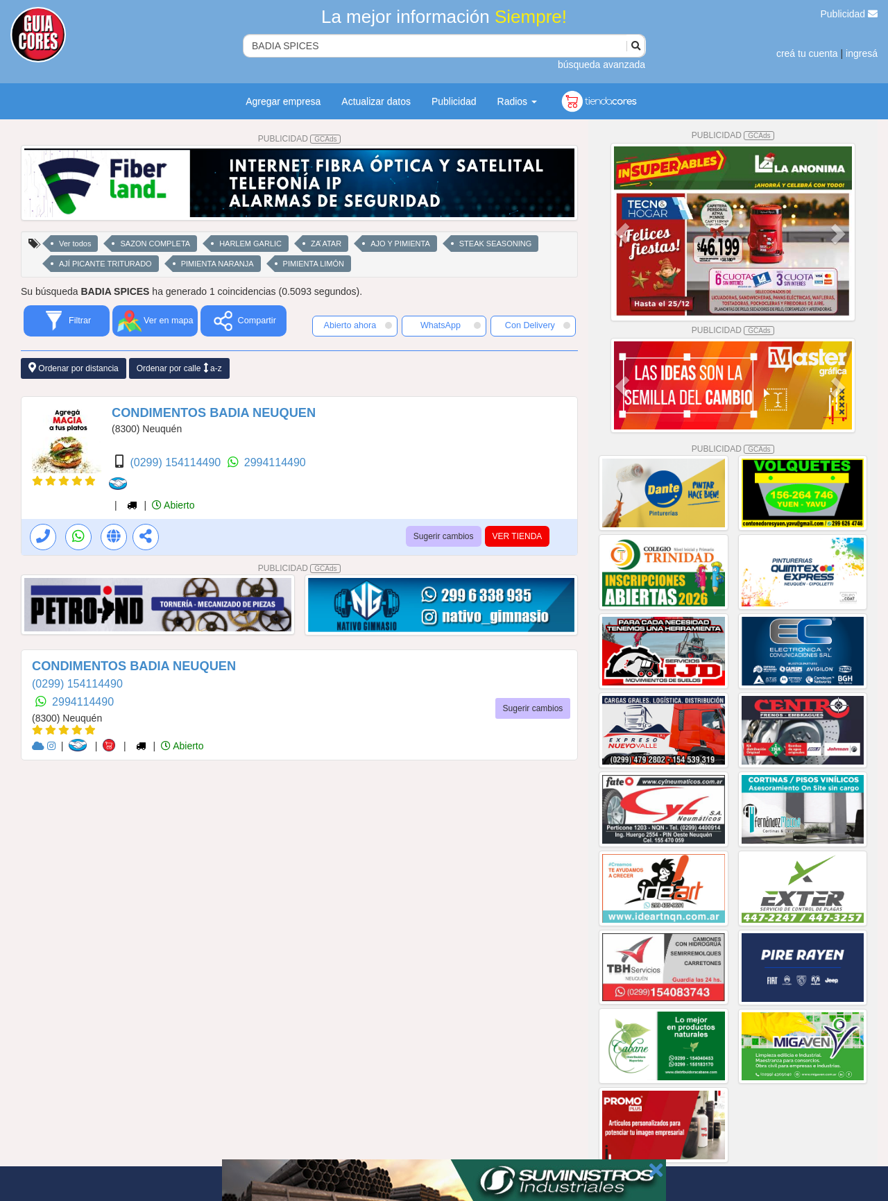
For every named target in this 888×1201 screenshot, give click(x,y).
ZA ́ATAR (326, 243)
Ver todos (75, 243)
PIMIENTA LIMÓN (313, 263)
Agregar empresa (283, 101)
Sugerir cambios (443, 536)
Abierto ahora (358, 325)
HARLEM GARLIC (250, 243)
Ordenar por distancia (73, 368)
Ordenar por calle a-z (179, 368)
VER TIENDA (518, 536)
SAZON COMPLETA (155, 243)
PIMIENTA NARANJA (217, 263)
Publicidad (849, 13)
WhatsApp (450, 325)
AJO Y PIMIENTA (400, 243)
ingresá (862, 53)
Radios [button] (517, 101)
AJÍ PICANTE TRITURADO (105, 263)
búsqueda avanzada (601, 64)
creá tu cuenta (807, 53)
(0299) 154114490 (176, 462)
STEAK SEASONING (495, 243)
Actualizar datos (376, 101)
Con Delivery (537, 325)
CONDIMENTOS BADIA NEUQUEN (214, 413)
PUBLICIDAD (299, 139)
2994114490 (275, 462)
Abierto (173, 505)
